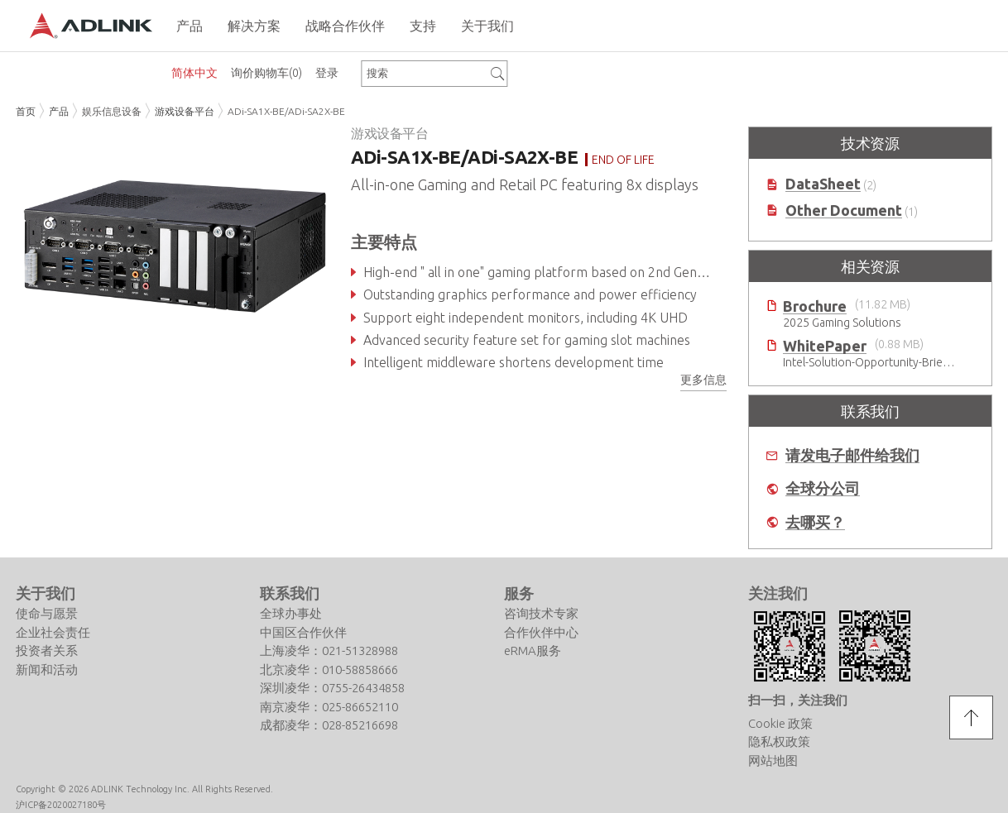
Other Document (843, 210)
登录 (326, 72)
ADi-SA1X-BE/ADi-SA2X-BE (286, 111)
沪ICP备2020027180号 (61, 805)
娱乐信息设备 (112, 111)
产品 (59, 111)
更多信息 (703, 379)
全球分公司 (822, 488)
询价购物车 (266, 72)
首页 (26, 111)
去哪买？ (815, 522)
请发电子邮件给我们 (852, 455)
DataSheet (823, 184)
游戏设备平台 (184, 111)
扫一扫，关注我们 (797, 700)
